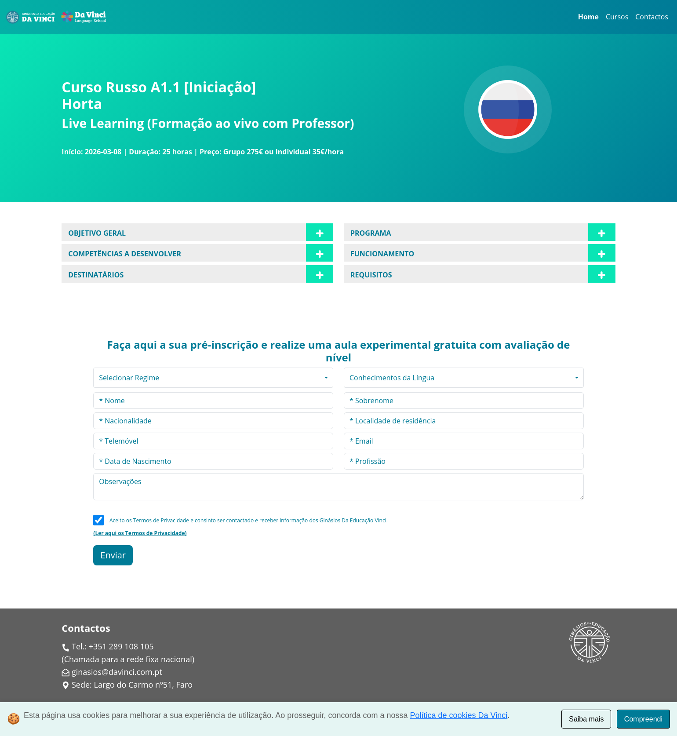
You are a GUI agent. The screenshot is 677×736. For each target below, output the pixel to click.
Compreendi (643, 719)
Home (588, 17)
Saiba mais (586, 719)
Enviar (113, 555)
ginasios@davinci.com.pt (117, 672)
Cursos (617, 17)
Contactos (651, 17)
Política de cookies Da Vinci (459, 715)
